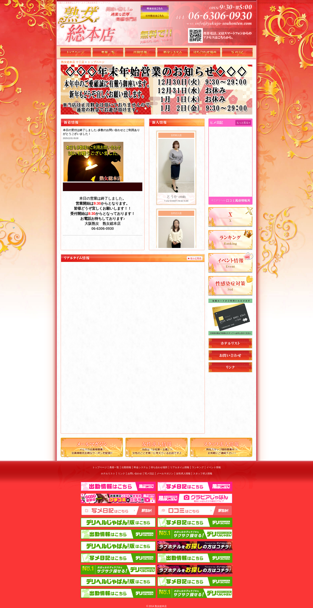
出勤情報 (126, 467)
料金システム (141, 467)
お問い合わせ (135, 473)
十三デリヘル (218, 200)
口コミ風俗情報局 (238, 200)
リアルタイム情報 (179, 467)
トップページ (96, 62)
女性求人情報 (183, 473)
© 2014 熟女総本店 (156, 606)
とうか (172, 196)
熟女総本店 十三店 (72, 62)
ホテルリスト (108, 473)
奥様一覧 (114, 467)
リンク (121, 473)
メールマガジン (165, 473)
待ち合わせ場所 (159, 467)
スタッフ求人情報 (202, 473)
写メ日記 (149, 473)
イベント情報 (213, 467)
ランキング (198, 467)
